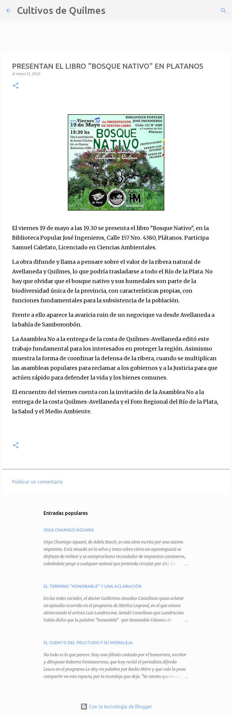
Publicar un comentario (37, 481)
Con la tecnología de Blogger (116, 706)
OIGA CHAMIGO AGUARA (69, 530)
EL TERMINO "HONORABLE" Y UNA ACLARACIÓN (92, 586)
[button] (15, 86)
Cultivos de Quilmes (61, 10)
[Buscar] (114, 10)
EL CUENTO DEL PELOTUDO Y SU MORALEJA (88, 642)
